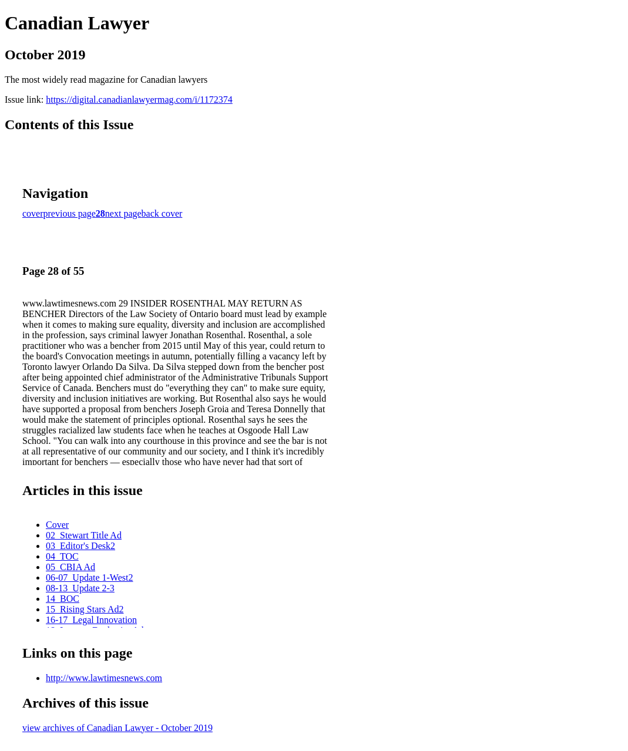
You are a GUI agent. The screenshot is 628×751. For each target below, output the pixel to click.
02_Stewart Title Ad (84, 535)
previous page (69, 213)
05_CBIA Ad (70, 567)
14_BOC (62, 599)
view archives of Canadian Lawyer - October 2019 (117, 728)
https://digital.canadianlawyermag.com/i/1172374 (139, 100)
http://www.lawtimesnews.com (104, 678)
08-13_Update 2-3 (80, 588)
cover (32, 213)
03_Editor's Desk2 (80, 546)
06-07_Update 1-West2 (89, 577)
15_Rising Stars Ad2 (84, 609)
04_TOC (62, 556)
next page (123, 213)
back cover (162, 213)
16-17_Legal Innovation (91, 620)
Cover (57, 525)
